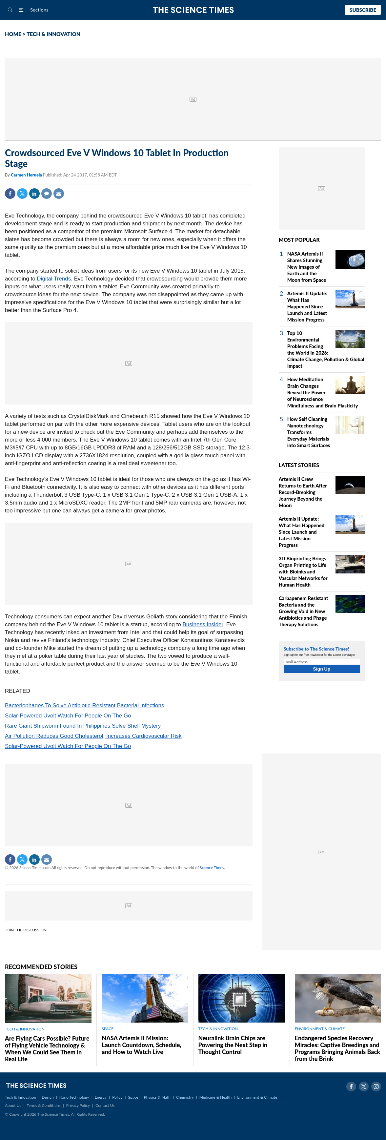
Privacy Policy (78, 1105)
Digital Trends (54, 279)
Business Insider (202, 624)
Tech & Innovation (20, 1097)
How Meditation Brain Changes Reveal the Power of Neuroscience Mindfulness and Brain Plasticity (322, 392)
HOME (13, 34)
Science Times (212, 867)
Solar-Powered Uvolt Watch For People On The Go (68, 716)
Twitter (22, 193)
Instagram (376, 1086)
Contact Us (104, 1105)
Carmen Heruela (27, 174)
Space (133, 1097)
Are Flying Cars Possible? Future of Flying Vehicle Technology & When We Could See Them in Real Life (47, 1049)
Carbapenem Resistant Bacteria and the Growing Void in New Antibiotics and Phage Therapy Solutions (303, 611)
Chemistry (185, 1097)
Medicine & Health (215, 1097)
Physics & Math (157, 1097)
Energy (101, 1097)
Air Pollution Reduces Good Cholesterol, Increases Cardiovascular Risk (93, 736)
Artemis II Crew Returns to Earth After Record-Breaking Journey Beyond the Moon (303, 492)
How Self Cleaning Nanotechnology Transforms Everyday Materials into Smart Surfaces (308, 432)
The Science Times (193, 10)
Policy (117, 1097)
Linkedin (34, 193)
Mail (58, 193)
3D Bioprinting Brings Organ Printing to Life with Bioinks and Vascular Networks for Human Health (303, 571)
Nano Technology (74, 1097)
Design (47, 1097)
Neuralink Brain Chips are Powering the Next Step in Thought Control (233, 1044)
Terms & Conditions (43, 1105)
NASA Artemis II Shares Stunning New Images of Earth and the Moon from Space (306, 267)
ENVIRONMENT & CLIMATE (320, 1028)
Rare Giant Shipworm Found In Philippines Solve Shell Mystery (83, 726)
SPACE (107, 1028)
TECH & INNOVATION (53, 34)
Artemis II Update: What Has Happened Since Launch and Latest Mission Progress (307, 306)
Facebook (10, 193)
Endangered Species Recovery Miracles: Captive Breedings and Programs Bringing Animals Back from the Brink (337, 1048)
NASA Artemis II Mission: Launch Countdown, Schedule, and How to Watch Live (141, 1044)
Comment (46, 193)
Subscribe (363, 10)
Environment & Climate (257, 1097)
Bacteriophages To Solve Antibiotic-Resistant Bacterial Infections (84, 705)
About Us (13, 1105)
